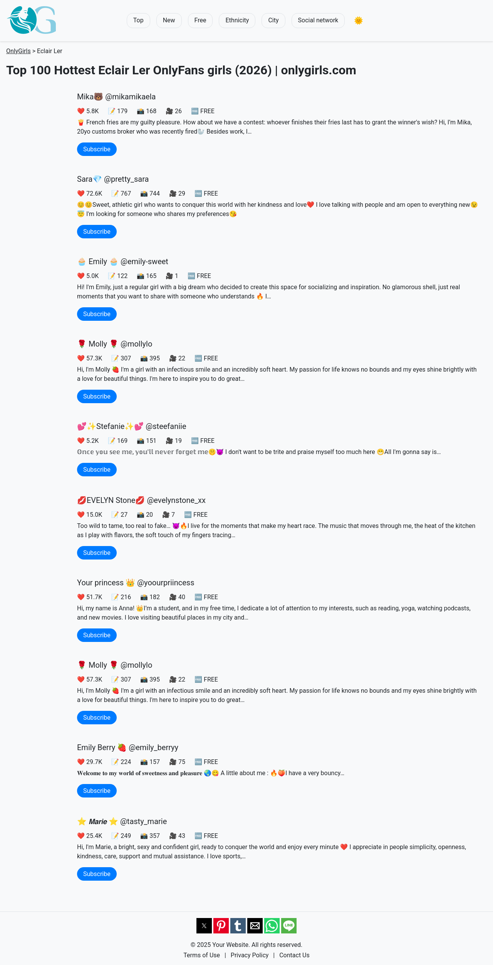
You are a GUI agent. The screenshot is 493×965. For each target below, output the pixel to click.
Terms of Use (201, 955)
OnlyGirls (18, 51)
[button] (358, 20)
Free (200, 20)
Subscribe (97, 149)
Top (138, 20)
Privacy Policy (250, 955)
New (169, 20)
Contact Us (294, 955)
